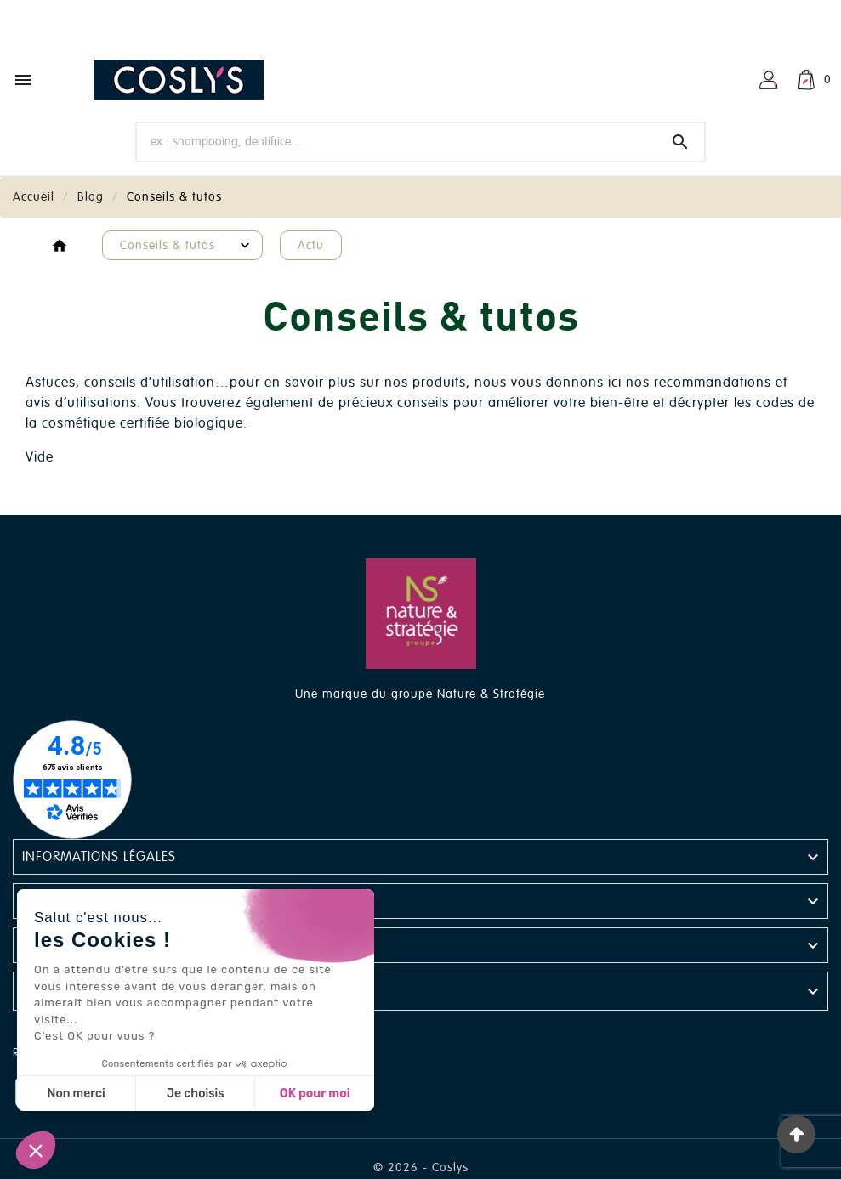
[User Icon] (769, 80)
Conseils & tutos (167, 245)
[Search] (680, 142)
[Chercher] (396, 141)
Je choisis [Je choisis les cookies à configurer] (195, 1093)
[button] (35, 1150)
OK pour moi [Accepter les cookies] (315, 1093)
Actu (311, 245)
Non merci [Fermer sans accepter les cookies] (76, 1093)
